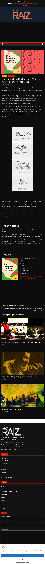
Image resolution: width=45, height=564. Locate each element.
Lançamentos (4, 494)
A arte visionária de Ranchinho (11, 409)
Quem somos (4, 458)
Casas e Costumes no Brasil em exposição (12, 305)
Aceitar (22, 555)
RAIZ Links (3, 469)
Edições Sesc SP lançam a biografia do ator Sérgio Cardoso (20, 377)
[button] (43, 546)
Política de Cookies (18, 562)
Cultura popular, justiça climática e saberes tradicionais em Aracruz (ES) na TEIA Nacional (23, 4)
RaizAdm (11, 84)
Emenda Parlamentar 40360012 (9, 466)
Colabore (3, 508)
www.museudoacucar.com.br (34, 238)
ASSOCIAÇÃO (5, 460)
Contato (3, 475)
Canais (2, 486)
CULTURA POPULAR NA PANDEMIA (10, 491)
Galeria (2, 503)
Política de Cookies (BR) (6, 477)
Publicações (3, 500)
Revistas (3, 497)
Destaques (3, 489)
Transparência (5, 463)
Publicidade (3, 472)
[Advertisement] (22, 32)
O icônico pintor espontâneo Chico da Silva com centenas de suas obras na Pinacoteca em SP (24, 309)
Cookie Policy (23, 562)
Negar (22, 559)
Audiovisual (3, 505)
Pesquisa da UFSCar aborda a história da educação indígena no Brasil (21, 343)
